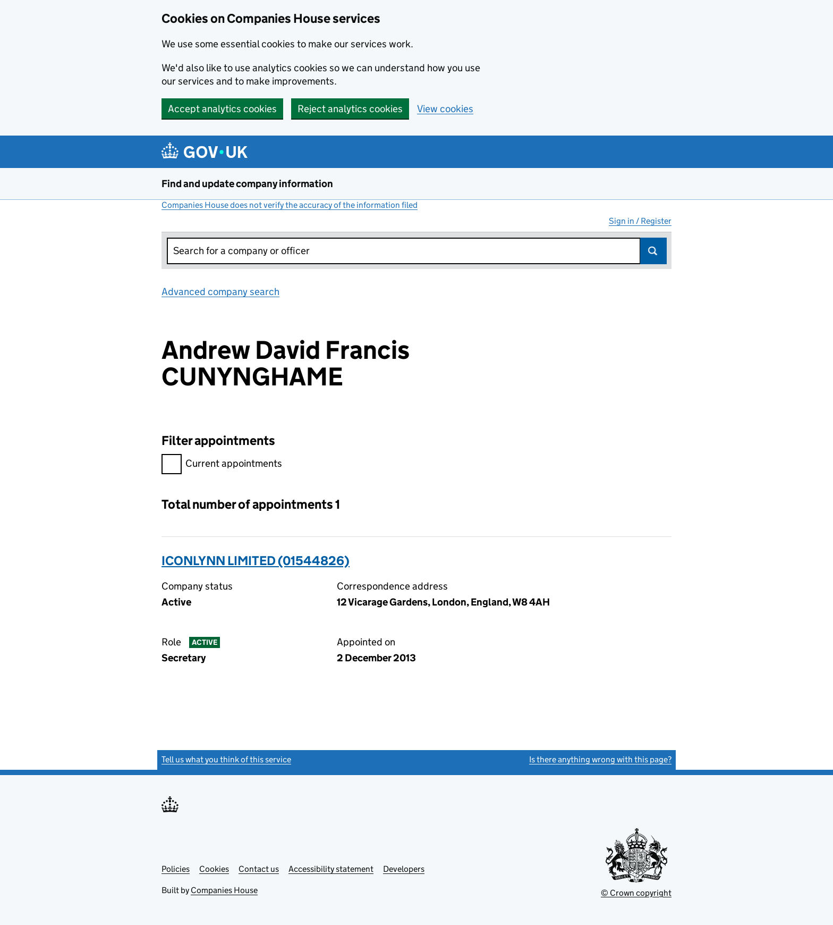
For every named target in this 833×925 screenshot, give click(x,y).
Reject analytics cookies (350, 109)
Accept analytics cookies (222, 109)
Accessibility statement (330, 869)
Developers (403, 869)
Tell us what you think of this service (226, 759)
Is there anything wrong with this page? (600, 759)
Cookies (214, 869)
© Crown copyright (636, 893)
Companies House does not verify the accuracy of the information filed (290, 205)
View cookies (445, 109)
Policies (176, 869)
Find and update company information (247, 184)
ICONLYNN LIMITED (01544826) (256, 560)
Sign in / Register (640, 221)
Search (653, 251)
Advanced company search (220, 291)
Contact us (259, 869)
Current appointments (222, 465)
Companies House (224, 890)
